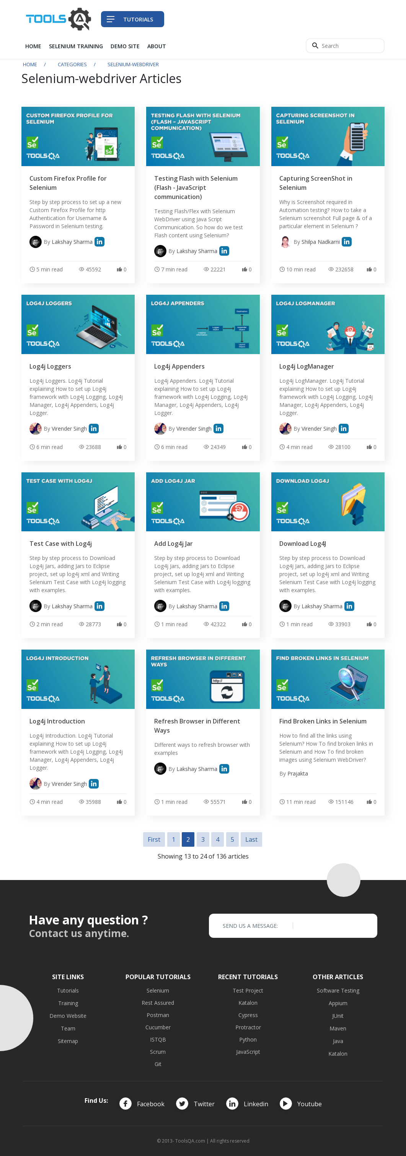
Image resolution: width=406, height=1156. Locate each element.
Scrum (158, 1051)
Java (338, 1041)
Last (251, 839)
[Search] (345, 45)
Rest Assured (158, 1002)
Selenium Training (76, 46)
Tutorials (68, 990)
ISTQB (158, 1039)
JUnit (338, 1015)
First (154, 839)
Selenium (158, 990)
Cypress (248, 1015)
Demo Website (67, 1015)
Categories (72, 64)
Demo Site (125, 46)
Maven (337, 1028)
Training (68, 1003)
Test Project (248, 990)
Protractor (248, 1027)
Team (68, 1028)
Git (158, 1064)
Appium (338, 1003)
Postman (158, 1015)
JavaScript (248, 1051)
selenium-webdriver (133, 64)
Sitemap (68, 1041)
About (156, 46)
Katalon (248, 1002)
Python (248, 1039)
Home (33, 46)
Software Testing (338, 990)
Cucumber (158, 1027)
